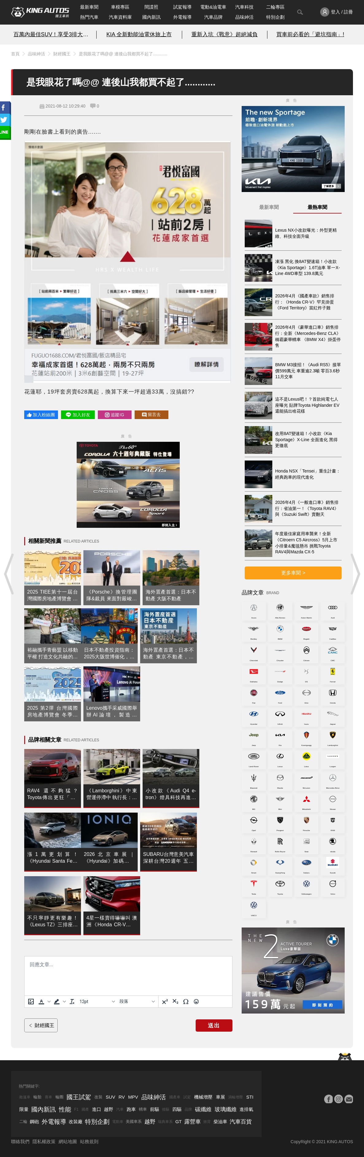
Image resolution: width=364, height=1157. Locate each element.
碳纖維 (203, 1109)
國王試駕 (79, 1097)
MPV (133, 1097)
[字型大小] (97, 1001)
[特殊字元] (186, 1001)
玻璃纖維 (226, 1109)
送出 (214, 1025)
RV (121, 1097)
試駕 (187, 1097)
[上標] (165, 1001)
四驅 (177, 1109)
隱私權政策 (44, 1141)
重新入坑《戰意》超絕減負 (224, 34)
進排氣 (246, 1109)
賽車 (48, 1097)
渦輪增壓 (235, 1097)
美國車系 (134, 1121)
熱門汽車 (89, 17)
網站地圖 (68, 1141)
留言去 (151, 414)
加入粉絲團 (41, 414)
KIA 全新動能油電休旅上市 (139, 34)
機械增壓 (203, 1097)
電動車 (117, 1122)
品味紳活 (244, 17)
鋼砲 (34, 1121)
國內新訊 (151, 17)
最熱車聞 (317, 207)
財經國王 (62, 53)
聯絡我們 (20, 1141)
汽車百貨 (241, 1122)
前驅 (154, 1109)
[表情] (196, 1001)
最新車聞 (89, 7)
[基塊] (137, 1001)
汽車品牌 (213, 17)
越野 (108, 1109)
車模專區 (120, 7)
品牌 (188, 1109)
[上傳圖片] (31, 1001)
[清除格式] (72, 1001)
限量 (24, 1109)
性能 (65, 1109)
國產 (85, 1109)
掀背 (207, 1122)
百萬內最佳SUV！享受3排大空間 (53, 34)
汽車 (120, 1109)
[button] (44, 1001)
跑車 (131, 1109)
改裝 (98, 1097)
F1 (76, 1109)
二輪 (23, 1121)
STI (249, 1097)
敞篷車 (24, 1097)
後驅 (165, 1109)
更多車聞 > (293, 572)
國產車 (174, 1097)
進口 (96, 1109)
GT (178, 1121)
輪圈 (59, 1097)
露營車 (192, 1122)
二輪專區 (275, 7)
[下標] (175, 1001)
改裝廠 (75, 1121)
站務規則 (89, 1141)
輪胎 (37, 1097)
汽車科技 (244, 7)
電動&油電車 (213, 7)
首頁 (15, 53)
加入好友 (77, 415)
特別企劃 (275, 17)
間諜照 (151, 7)
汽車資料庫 (120, 17)
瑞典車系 (165, 1122)
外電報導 (182, 17)
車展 (220, 1097)
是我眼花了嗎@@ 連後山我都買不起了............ (123, 53)
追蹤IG (114, 414)
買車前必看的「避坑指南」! (310, 34)
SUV (110, 1097)
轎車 (143, 1109)
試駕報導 (182, 7)
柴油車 (220, 1121)
